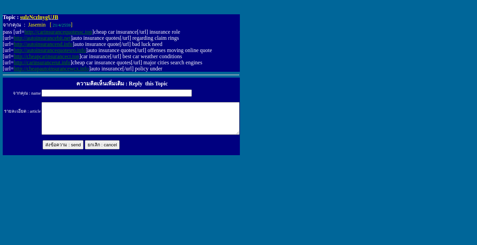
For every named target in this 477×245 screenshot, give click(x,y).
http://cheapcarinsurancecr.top (46, 56)
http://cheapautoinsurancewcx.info (51, 68)
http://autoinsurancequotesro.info (50, 50)
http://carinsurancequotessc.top (58, 32)
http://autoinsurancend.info (43, 44)
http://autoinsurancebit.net (42, 38)
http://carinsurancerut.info (42, 62)
